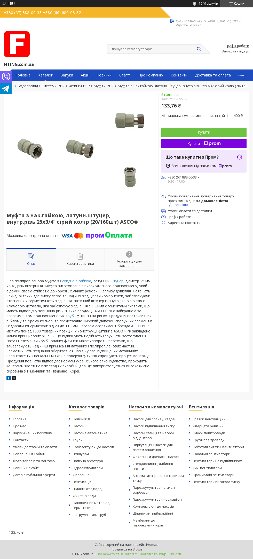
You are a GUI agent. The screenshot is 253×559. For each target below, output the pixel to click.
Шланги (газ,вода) (87, 488)
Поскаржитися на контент (117, 554)
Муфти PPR (103, 86)
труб (70, 315)
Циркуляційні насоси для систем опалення (153, 447)
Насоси (78, 426)
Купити (204, 132)
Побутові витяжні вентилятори (218, 447)
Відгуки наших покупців (32, 433)
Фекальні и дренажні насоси (156, 456)
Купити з (204, 143)
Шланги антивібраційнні (153, 513)
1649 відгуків (208, 3)
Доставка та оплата (213, 75)
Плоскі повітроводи (209, 433)
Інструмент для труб (89, 514)
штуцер (116, 280)
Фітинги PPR (79, 86)
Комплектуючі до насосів (93, 447)
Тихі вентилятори (207, 467)
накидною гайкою (75, 280)
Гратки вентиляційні (209, 419)
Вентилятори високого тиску (216, 481)
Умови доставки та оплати (35, 447)
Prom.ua (152, 544)
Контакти (179, 75)
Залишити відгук (235, 51)
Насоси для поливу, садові (154, 419)
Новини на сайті (26, 467)
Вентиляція (82, 481)
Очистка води (84, 495)
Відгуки (66, 75)
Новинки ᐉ (82, 419)
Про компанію (150, 75)
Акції (85, 75)
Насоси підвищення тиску (154, 426)
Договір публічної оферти (34, 474)
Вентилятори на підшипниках (217, 461)
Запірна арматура (88, 461)
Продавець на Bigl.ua (126, 549)
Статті (125, 75)
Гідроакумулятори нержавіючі (158, 499)
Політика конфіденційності (160, 554)
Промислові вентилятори (213, 474)
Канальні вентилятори (211, 454)
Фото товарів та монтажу (34, 461)
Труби (78, 440)
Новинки (104, 75)
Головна (22, 75)
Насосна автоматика (90, 433)
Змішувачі (81, 454)
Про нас (19, 426)
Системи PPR (53, 86)
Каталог (45, 75)
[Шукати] (199, 49)
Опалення (81, 474)
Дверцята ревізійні (208, 426)
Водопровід (27, 86)
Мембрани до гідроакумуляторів (148, 522)
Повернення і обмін (29, 454)
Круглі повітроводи (209, 440)
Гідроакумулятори (88, 467)
